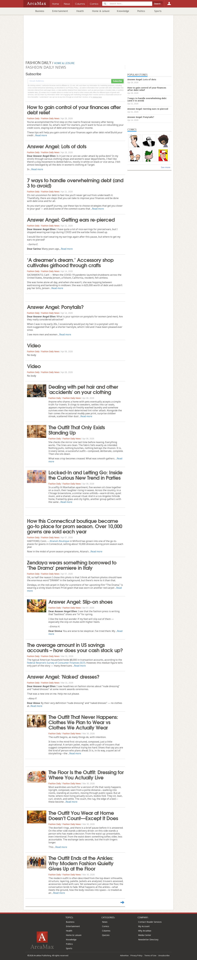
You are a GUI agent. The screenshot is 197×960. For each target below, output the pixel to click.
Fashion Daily (33, 118)
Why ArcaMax (144, 930)
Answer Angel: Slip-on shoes (80, 601)
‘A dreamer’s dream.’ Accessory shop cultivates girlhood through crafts (70, 262)
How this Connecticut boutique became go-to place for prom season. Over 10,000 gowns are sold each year (74, 526)
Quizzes (106, 935)
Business (39, 11)
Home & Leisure (101, 11)
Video (34, 345)
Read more (41, 135)
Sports (157, 11)
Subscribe (117, 81)
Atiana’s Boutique (59, 541)
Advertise (124, 955)
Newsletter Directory (148, 939)
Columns (106, 930)
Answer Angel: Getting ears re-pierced (71, 219)
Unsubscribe (164, 955)
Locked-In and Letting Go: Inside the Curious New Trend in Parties (85, 474)
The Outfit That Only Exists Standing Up (76, 429)
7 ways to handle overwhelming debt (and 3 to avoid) (75, 182)
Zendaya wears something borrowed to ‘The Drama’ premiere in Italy (71, 564)
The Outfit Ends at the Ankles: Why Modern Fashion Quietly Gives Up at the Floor (80, 863)
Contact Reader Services (150, 921)
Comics (105, 926)
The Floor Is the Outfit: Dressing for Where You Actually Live (86, 774)
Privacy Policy (136, 955)
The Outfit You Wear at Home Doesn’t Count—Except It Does (83, 815)
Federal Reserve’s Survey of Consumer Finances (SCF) (56, 662)
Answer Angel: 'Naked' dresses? (63, 676)
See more (165, 167)
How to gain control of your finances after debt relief (74, 109)
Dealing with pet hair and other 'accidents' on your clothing (83, 389)
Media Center (144, 935)
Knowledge (123, 11)
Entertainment (60, 11)
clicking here (97, 97)
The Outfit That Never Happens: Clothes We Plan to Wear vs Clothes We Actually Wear (83, 722)
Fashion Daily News (50, 118)
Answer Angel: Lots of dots (56, 146)
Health (80, 11)
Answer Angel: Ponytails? (55, 306)
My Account (144, 926)
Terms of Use (150, 955)
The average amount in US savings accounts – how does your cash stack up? (75, 647)
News (104, 921)
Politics (141, 11)
